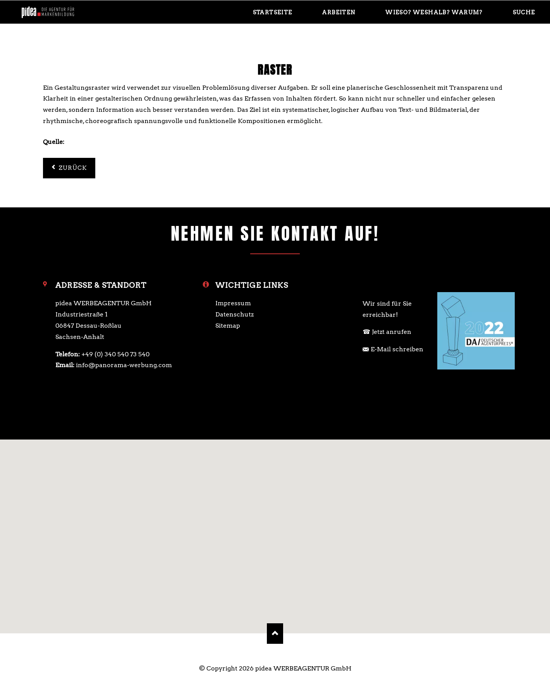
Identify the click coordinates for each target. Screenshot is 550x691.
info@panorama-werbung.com (124, 365)
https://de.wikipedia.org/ (104, 141)
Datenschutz (234, 314)
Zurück (73, 167)
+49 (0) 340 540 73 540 (115, 354)
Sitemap (227, 325)
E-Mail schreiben (397, 349)
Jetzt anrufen (391, 331)
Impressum (233, 303)
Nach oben (275, 633)
